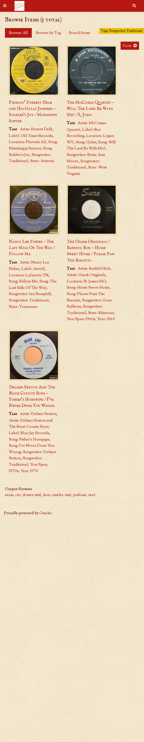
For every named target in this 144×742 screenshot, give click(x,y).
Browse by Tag (48, 32)
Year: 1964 (106, 318)
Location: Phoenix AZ (27, 141)
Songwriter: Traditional (29, 300)
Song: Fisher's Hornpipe (29, 439)
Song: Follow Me (23, 281)
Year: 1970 (29, 470)
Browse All (18, 32)
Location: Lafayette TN (29, 275)
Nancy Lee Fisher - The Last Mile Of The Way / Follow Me (31, 248)
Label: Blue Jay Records (29, 432)
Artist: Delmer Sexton (38, 413)
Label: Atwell (33, 268)
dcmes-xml (32, 494)
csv (18, 494)
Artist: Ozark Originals (86, 274)
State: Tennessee (23, 306)
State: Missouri (101, 312)
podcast (79, 494)
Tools (127, 46)
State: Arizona (42, 160)
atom (9, 494)
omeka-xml (61, 494)
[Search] (134, 6)
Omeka (45, 513)
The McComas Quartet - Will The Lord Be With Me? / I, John (90, 109)
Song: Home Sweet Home (88, 287)
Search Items (79, 32)
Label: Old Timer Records (31, 135)
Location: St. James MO (86, 281)
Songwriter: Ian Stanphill (30, 293)
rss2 (91, 494)
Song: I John (86, 142)
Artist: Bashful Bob (94, 268)
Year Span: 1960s (81, 318)
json (46, 494)
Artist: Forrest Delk (36, 129)
